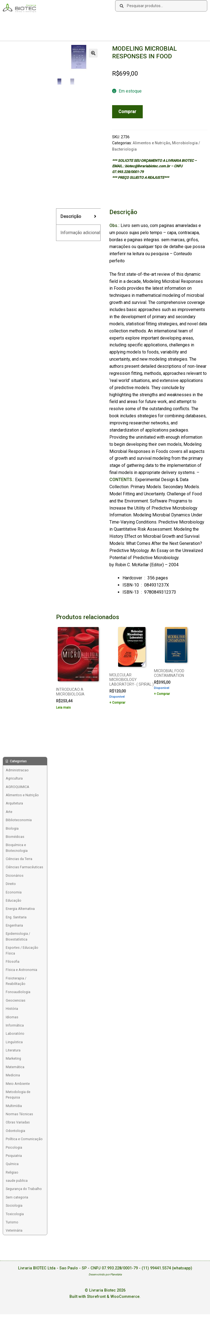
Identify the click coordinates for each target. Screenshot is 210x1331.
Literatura (13, 1050)
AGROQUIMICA (17, 787)
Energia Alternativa (20, 909)
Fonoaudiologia (18, 992)
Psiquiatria (14, 1156)
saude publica (17, 1180)
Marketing (13, 1058)
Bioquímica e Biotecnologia (17, 847)
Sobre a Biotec (16, 21)
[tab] (78, 217)
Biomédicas (15, 837)
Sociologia (14, 1205)
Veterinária (14, 1230)
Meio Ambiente (18, 1084)
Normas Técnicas (19, 1114)
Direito (11, 884)
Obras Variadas (18, 1122)
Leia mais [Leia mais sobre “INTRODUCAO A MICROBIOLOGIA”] (63, 707)
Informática (15, 1025)
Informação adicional (80, 232)
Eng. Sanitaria (16, 917)
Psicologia (14, 1147)
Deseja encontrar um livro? (117, 21)
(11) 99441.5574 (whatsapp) (167, 1268)
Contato (84, 21)
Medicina (13, 1075)
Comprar (127, 111)
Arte (9, 812)
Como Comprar (46, 21)
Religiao (12, 1172)
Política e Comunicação (24, 1139)
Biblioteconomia (19, 820)
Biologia (12, 828)
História (12, 1009)
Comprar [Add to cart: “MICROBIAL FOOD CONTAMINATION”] (163, 694)
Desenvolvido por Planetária (105, 1274)
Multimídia (14, 1106)
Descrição (70, 216)
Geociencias (15, 1000)
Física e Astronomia (21, 970)
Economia (14, 892)
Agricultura (14, 778)
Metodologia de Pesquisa (18, 1094)
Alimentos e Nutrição (151, 143)
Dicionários (15, 875)
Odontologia (15, 1131)
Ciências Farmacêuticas (24, 867)
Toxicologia (15, 1214)
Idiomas (12, 1017)
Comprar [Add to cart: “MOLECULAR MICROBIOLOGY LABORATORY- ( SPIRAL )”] (118, 703)
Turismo (12, 1222)
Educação (13, 900)
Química (12, 1164)
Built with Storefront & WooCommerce (104, 1296)
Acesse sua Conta (19, 31)
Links (68, 21)
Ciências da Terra (19, 859)
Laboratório (15, 1033)
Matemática (15, 1067)
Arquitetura (14, 803)
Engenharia (14, 925)
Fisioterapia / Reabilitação (16, 981)
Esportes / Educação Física (22, 950)
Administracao (17, 770)
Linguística (14, 1042)
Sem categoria (17, 1197)
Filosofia (12, 961)
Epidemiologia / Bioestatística (18, 936)
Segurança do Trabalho (24, 1189)
